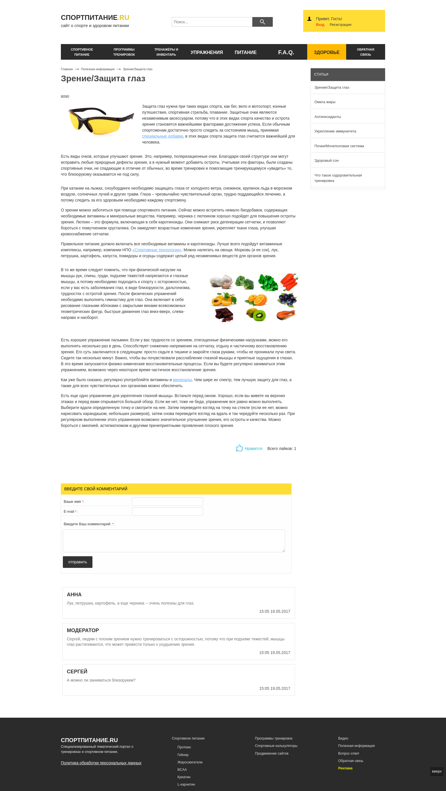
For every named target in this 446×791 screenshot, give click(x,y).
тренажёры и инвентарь (166, 52)
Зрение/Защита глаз (332, 87)
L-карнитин (186, 784)
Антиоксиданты (328, 117)
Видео (343, 738)
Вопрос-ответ (348, 753)
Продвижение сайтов (272, 753)
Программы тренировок (274, 738)
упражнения (207, 52)
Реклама (345, 768)
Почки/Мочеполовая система (339, 146)
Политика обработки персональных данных (101, 763)
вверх (437, 771)
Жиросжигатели (190, 762)
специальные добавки (162, 136)
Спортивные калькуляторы (276, 746)
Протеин (184, 747)
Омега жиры (325, 102)
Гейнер (183, 755)
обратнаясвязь (365, 52)
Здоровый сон (327, 160)
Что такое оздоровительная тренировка (338, 178)
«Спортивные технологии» (156, 250)
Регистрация (340, 24)
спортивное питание (82, 52)
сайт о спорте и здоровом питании (100, 20)
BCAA (182, 770)
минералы (182, 379)
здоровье (327, 52)
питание (246, 52)
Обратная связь (350, 761)
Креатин (184, 777)
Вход (320, 24)
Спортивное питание (188, 738)
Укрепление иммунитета (335, 131)
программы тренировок (124, 52)
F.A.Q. (286, 52)
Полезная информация (356, 746)
